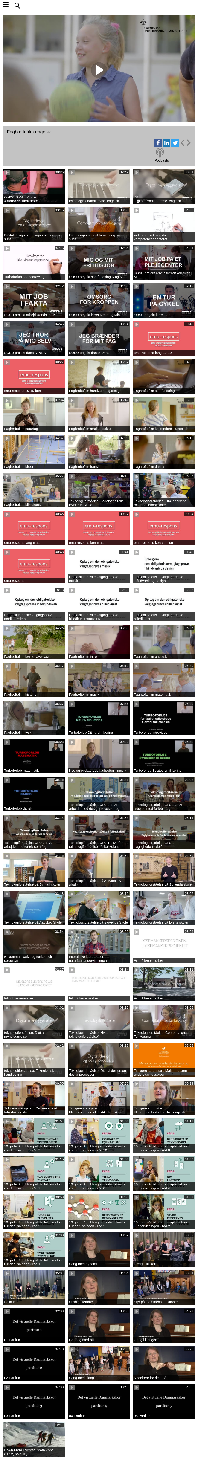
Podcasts (161, 160)
